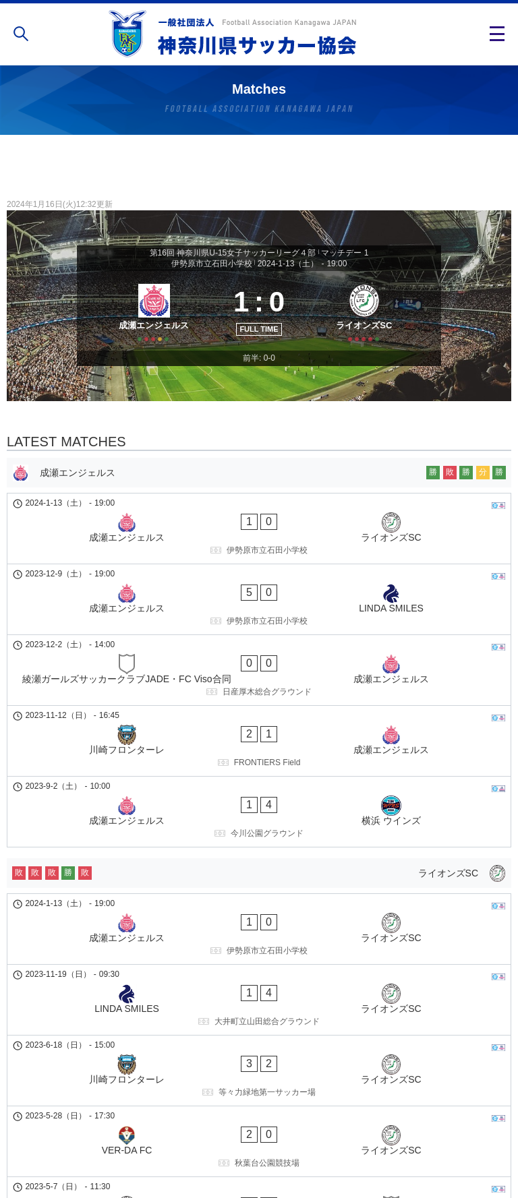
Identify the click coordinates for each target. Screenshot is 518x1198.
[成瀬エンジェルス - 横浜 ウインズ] (259, 729)
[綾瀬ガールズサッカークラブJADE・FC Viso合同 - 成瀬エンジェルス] (259, 639)
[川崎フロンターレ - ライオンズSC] (259, 916)
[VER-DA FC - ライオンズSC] (259, 961)
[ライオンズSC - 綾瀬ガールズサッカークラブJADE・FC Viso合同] (259, 1006)
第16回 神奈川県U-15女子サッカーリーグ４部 (233, 253)
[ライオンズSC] (368, 325)
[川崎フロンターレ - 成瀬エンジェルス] (259, 684)
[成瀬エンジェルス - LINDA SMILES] (259, 594)
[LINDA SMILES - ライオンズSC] (259, 871)
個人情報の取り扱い (259, 1146)
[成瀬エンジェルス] (149, 325)
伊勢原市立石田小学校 (211, 263)
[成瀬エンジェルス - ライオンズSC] (259, 549)
